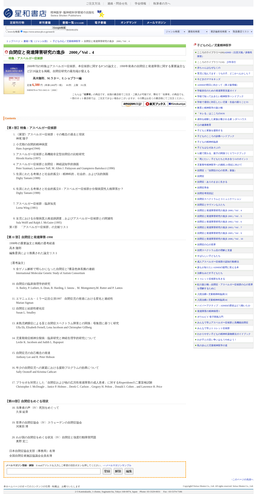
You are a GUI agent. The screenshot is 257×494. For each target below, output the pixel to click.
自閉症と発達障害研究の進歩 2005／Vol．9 (219, 233)
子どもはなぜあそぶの (208, 147)
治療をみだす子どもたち (210, 273)
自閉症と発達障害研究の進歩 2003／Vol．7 (219, 227)
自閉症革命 (203, 187)
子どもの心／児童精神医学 (66, 41)
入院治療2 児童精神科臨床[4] (212, 300)
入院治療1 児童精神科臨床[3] (212, 294)
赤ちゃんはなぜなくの (208, 67)
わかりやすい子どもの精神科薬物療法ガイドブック (224, 334)
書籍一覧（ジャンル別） (36, 41)
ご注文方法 (93, 3)
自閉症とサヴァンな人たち (211, 204)
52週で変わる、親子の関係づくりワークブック (221, 153)
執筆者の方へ (161, 3)
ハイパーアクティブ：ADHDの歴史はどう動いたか (223, 305)
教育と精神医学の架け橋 (210, 107)
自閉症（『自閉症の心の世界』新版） (217, 170)
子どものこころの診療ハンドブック (215, 136)
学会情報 (140, 3)
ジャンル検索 (173, 31)
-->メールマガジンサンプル (117, 465)
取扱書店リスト (241, 31)
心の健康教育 (204, 125)
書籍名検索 (194, 31)
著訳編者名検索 (219, 31)
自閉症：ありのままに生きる (212, 181)
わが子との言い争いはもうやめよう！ (217, 339)
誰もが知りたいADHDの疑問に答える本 (218, 267)
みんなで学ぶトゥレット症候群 (213, 328)
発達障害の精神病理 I (208, 311)
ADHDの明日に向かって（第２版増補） (218, 85)
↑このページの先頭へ (242, 479)
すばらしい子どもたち (208, 256)
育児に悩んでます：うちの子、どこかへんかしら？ (224, 73)
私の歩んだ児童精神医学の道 (212, 345)
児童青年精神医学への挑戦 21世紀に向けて (219, 164)
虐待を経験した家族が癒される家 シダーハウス (221, 119)
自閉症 (200, 176)
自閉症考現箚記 (205, 193)
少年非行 (231, 62)
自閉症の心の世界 (206, 244)
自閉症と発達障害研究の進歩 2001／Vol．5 (219, 216)
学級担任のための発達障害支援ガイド (217, 90)
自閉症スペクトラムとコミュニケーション (219, 199)
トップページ (13, 41)
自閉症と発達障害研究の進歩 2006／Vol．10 (220, 238)
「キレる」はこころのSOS (211, 113)
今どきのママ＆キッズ (208, 79)
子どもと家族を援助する (210, 130)
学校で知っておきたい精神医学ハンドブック (220, 96)
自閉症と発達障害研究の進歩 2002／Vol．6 (219, 221)
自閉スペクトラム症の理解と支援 (214, 250)
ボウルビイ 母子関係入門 (210, 316)
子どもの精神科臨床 (207, 142)
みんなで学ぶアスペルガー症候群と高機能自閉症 (222, 322)
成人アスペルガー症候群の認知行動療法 (218, 261)
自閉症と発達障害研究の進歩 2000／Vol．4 (219, 210)
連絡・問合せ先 (117, 3)
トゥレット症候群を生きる (211, 278)
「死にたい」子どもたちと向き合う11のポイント (222, 159)
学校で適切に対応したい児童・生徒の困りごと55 (222, 102)
